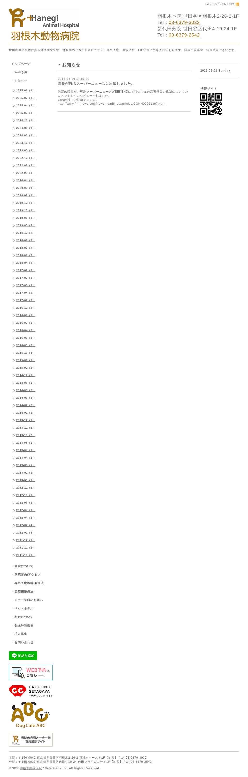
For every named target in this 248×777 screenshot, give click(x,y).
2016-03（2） (25, 337)
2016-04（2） (25, 330)
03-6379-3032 (184, 22)
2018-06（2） (25, 255)
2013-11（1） (25, 427)
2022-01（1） (25, 172)
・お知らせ (19, 80)
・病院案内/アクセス (26, 574)
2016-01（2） (25, 345)
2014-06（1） (25, 382)
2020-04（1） (25, 180)
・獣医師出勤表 (22, 625)
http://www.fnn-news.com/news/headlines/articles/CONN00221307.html (111, 103)
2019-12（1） (25, 202)
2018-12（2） (25, 232)
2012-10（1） (25, 495)
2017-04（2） (25, 292)
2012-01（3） (25, 532)
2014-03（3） (25, 397)
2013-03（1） (25, 465)
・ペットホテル (22, 608)
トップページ (20, 64)
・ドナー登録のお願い (27, 600)
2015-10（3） (25, 352)
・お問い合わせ (22, 642)
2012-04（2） (25, 517)
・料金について (22, 617)
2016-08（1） (25, 315)
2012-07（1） (25, 510)
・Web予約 (19, 72)
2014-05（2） (25, 390)
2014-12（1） (25, 375)
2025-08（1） (25, 90)
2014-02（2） (25, 405)
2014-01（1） (25, 412)
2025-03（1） (25, 112)
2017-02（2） (25, 300)
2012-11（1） (25, 487)
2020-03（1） (25, 187)
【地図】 (111, 757)
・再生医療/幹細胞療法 (27, 583)
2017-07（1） (25, 277)
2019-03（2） (25, 225)
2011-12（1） (25, 540)
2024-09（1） (25, 127)
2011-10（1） (25, 555)
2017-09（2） (25, 270)
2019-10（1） (25, 210)
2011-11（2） (25, 547)
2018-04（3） (25, 262)
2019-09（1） (25, 217)
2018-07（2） (25, 247)
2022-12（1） (25, 157)
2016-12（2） (25, 307)
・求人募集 (19, 634)
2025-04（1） (25, 105)
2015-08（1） (25, 360)
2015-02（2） (25, 367)
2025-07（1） (25, 97)
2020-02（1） (25, 195)
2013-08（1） (25, 442)
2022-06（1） (25, 165)
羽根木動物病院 (31, 768)
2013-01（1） (25, 480)
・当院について (22, 566)
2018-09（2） (25, 240)
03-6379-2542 (184, 34)
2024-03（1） (25, 135)
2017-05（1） (25, 285)
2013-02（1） (25, 472)
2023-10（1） (25, 142)
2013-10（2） (25, 435)
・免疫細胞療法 (22, 591)
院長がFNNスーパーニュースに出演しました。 (96, 84)
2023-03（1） (25, 150)
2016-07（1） (25, 322)
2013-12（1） (25, 420)
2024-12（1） (25, 120)
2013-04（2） (25, 457)
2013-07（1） (25, 450)
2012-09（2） (25, 502)
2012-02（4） (25, 525)
